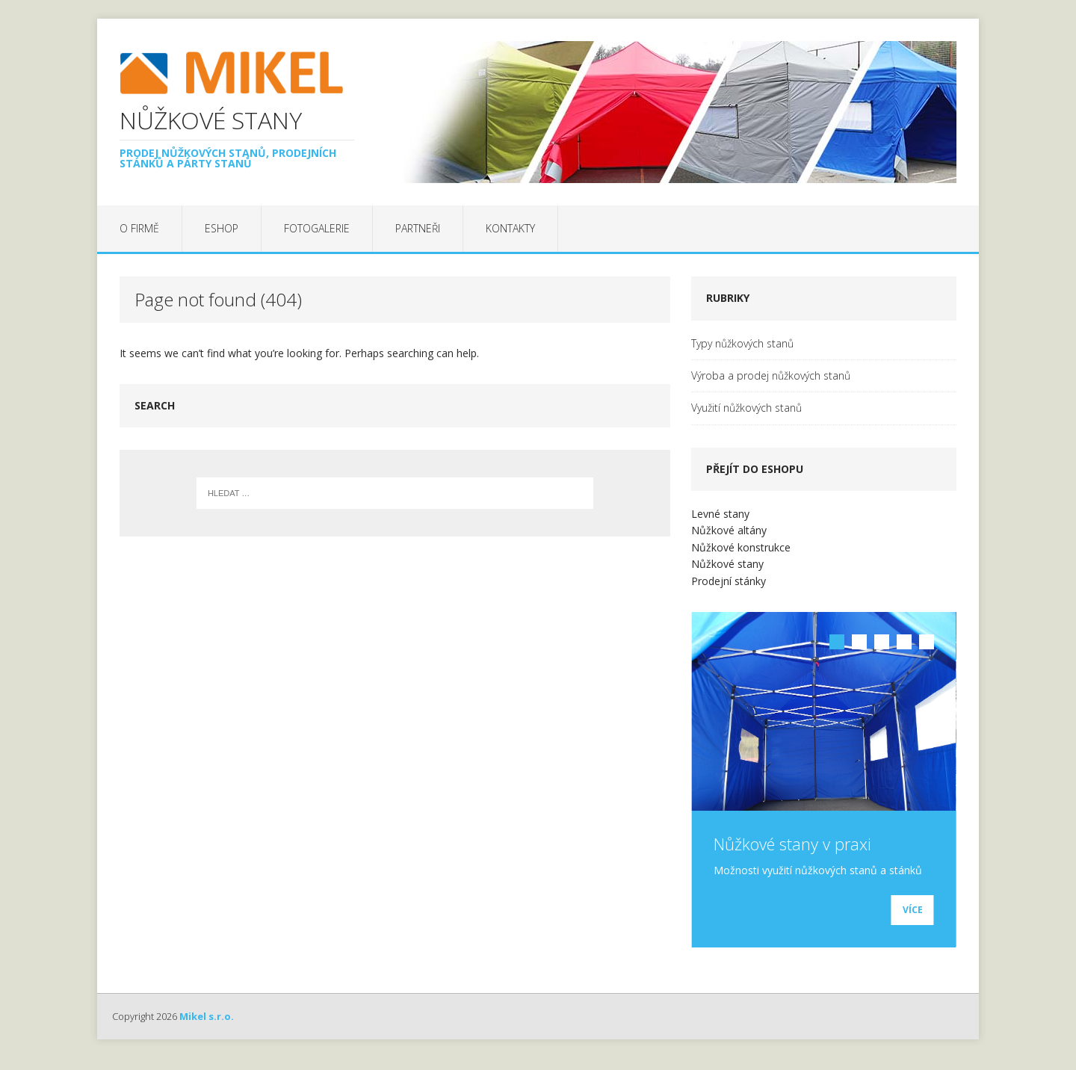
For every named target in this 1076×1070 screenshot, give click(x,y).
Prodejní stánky (728, 581)
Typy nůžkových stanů (742, 343)
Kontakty (510, 228)
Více (913, 923)
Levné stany (720, 514)
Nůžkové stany (727, 564)
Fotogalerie (317, 228)
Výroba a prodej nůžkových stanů (770, 375)
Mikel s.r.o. (206, 1028)
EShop (221, 228)
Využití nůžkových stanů (746, 408)
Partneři (417, 228)
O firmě (139, 228)
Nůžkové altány (729, 530)
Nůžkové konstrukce (741, 547)
